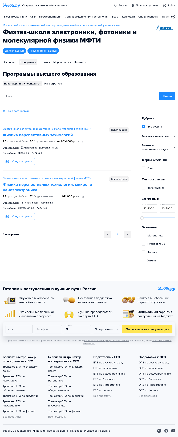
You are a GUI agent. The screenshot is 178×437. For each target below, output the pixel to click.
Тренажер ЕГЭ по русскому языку (20, 369)
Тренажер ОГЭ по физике (64, 411)
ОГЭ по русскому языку (154, 362)
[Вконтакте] (159, 431)
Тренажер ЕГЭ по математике (14, 378)
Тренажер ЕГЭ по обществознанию (14, 388)
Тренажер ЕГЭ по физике (19, 411)
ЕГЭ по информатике (106, 385)
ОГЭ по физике (148, 390)
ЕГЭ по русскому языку (108, 362)
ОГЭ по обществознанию (155, 373)
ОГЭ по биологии (150, 379)
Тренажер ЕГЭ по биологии (20, 396)
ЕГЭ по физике (102, 390)
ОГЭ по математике (151, 368)
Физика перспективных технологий (38, 135)
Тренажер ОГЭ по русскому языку (65, 369)
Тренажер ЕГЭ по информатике (14, 403)
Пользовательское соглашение (90, 430)
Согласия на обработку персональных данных (106, 340)
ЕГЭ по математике (105, 368)
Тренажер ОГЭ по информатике (59, 403)
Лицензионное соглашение (50, 430)
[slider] (142, 218)
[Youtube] (173, 431)
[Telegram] (166, 431)
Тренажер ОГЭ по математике (59, 378)
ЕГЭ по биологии (104, 379)
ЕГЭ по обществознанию (109, 373)
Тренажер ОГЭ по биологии (66, 396)
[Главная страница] (11, 5)
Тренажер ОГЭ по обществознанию (59, 388)
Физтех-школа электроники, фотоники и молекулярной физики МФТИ (47, 129)
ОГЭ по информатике (152, 385)
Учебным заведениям (17, 430)
